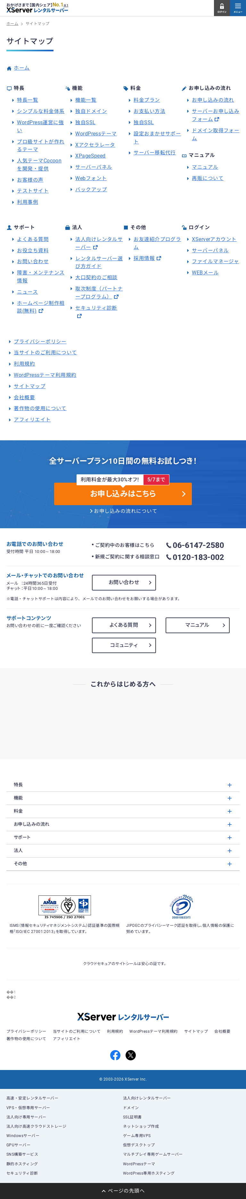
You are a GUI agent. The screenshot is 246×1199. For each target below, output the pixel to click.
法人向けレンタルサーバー (147, 1098)
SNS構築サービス (22, 1154)
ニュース (27, 292)
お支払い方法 (149, 111)
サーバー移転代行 (155, 153)
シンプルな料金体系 (40, 111)
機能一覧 (85, 100)
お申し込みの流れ (213, 100)
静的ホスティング (22, 1164)
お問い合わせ (33, 261)
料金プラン (147, 100)
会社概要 (24, 398)
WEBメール (205, 273)
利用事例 (27, 202)
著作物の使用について (40, 408)
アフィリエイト (32, 420)
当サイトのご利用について (45, 353)
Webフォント (91, 178)
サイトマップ (29, 386)
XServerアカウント (214, 239)
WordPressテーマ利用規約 (45, 375)
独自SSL (85, 122)
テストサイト (33, 191)
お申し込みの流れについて (125, 511)
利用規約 (24, 364)
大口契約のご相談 (96, 277)
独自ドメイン (91, 111)
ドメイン (131, 1108)
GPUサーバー (18, 1145)
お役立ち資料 (33, 251)
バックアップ (91, 190)
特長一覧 (27, 100)
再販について (208, 178)
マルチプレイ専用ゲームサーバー (153, 1154)
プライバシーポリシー (40, 342)
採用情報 (144, 258)
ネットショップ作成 (141, 1126)
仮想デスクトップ (139, 1145)
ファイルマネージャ (215, 261)
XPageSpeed (90, 156)
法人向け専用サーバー (26, 1117)
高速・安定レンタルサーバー (32, 1098)
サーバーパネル (93, 167)
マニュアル (205, 167)
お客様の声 (30, 180)
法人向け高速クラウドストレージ (36, 1126)
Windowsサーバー (22, 1136)
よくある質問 (33, 239)
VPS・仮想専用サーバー (28, 1108)
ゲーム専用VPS (137, 1136)
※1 (65, 5)
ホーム (21, 68)
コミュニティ (124, 645)
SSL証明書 (132, 1117)
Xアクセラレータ (95, 145)
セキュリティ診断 (96, 308)
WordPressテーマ (96, 134)
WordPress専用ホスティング (149, 1173)
